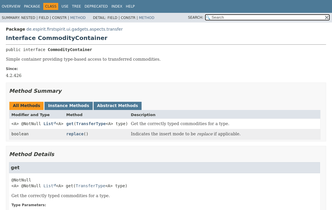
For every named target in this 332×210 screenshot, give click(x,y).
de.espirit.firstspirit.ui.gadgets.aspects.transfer (74, 29)
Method (78, 18)
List (49, 123)
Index (117, 6)
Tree (76, 6)
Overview (11, 6)
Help (130, 6)
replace (75, 134)
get (70, 123)
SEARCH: (196, 17)
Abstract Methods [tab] (117, 105)
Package (32, 6)
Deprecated (96, 6)
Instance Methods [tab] (68, 105)
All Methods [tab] (26, 105)
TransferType (91, 123)
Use (64, 6)
